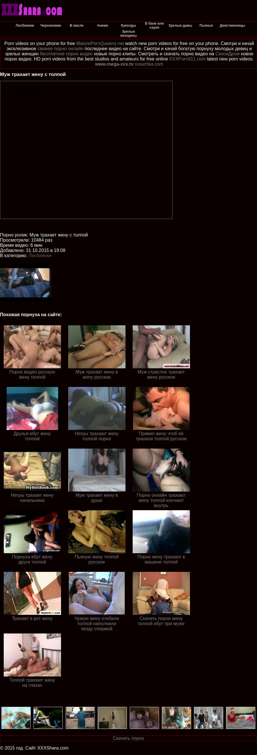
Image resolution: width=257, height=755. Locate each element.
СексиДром (227, 53)
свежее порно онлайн (60, 48)
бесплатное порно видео (66, 53)
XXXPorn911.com (187, 58)
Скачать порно (128, 738)
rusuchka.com (149, 64)
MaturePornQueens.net (100, 43)
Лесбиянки (40, 255)
